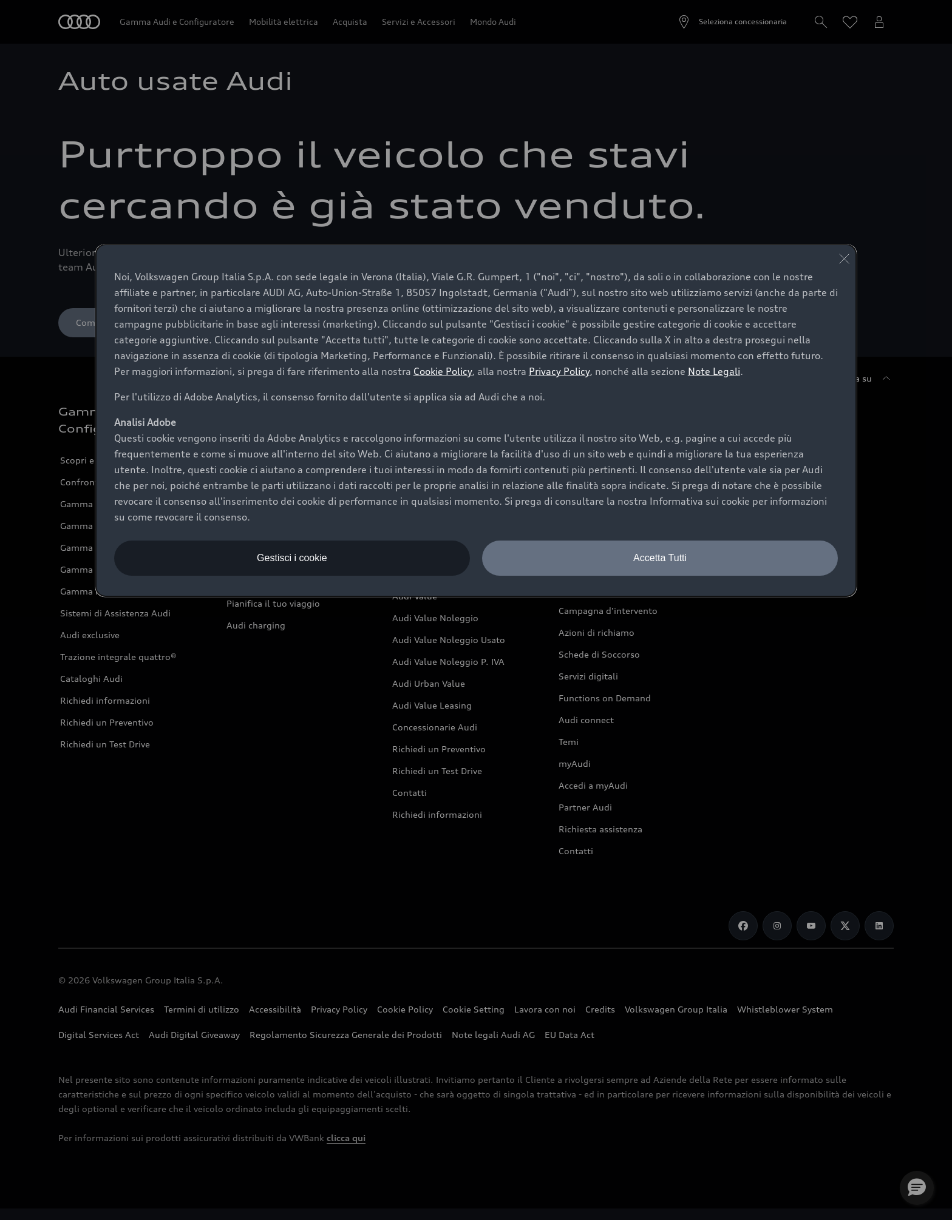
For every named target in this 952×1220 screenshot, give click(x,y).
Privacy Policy (559, 371)
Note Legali (714, 371)
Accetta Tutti (660, 558)
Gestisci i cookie (292, 558)
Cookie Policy (442, 371)
